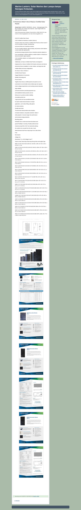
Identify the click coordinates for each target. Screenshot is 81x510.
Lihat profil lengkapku (58, 58)
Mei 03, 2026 (36, 496)
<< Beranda (16, 500)
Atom (58, 104)
